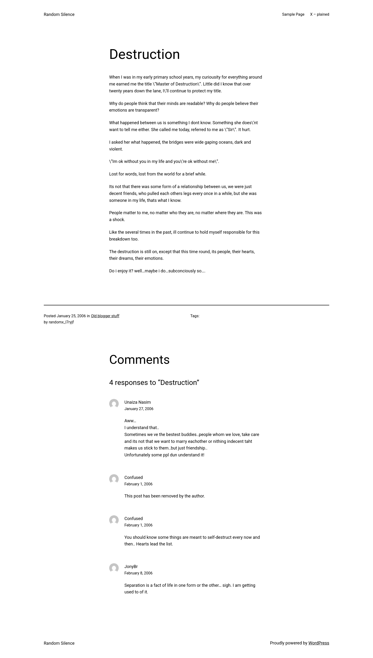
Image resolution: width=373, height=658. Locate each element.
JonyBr (131, 566)
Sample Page (293, 14)
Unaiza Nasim (137, 402)
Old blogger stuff (105, 316)
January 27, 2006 (138, 409)
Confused (133, 477)
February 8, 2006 (138, 573)
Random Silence (59, 14)
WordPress (319, 642)
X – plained (319, 14)
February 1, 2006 (138, 484)
